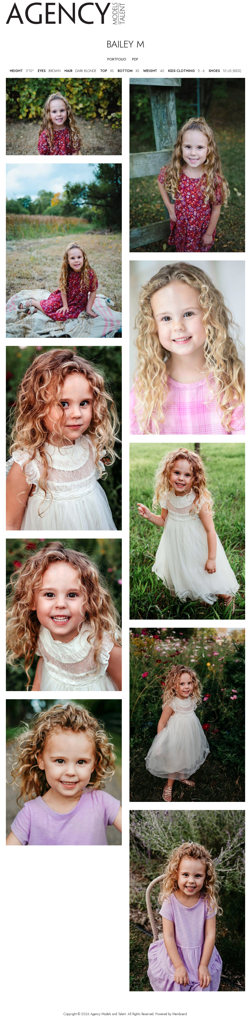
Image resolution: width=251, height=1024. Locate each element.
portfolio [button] (116, 59)
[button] (98, 59)
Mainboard (179, 1013)
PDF (135, 59)
